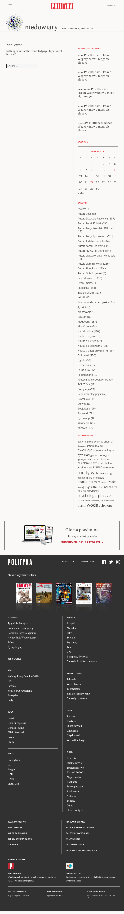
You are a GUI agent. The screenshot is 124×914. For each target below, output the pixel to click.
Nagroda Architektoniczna (82, 663)
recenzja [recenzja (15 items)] (82, 501)
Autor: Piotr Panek (88, 270)
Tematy (71, 802)
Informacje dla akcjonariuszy (81, 852)
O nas (70, 807)
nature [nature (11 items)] (103, 484)
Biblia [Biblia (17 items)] (90, 443)
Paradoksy (84, 371)
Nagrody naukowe (77, 700)
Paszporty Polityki (77, 658)
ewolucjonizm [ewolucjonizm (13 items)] (99, 452)
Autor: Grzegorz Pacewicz (93, 220)
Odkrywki (83, 357)
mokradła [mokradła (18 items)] (99, 479)
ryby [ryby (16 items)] (100, 501)
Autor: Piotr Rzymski (90, 275)
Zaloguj (111, 6)
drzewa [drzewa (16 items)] (90, 447)
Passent (71, 718)
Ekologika (83, 289)
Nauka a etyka (86, 337)
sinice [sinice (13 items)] (107, 501)
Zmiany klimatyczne (78, 695)
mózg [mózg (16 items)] (97, 483)
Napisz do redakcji (17, 835)
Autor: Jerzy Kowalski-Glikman (96, 230)
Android (17, 875)
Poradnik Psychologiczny (22, 634)
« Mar (81, 195)
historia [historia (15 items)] (109, 464)
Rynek (11, 755)
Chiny (11, 743)
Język (81, 308)
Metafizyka (84, 328)
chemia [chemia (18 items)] (108, 443)
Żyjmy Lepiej (15, 648)
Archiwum (73, 793)
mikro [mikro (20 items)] (88, 479)
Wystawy (72, 644)
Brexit (11, 720)
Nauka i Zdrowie (75, 675)
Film (69, 634)
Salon (11, 644)
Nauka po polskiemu (90, 347)
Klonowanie (84, 313)
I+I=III (81, 299)
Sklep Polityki (75, 812)
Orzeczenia (84, 366)
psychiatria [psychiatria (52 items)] (93, 488)
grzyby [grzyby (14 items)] (100, 464)
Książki (71, 625)
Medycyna (84, 323)
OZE (10, 775)
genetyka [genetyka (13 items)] (82, 461)
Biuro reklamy (15, 829)
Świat (10, 714)
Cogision (17, 897)
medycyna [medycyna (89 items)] (89, 474)
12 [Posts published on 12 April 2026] (115, 171)
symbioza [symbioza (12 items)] (82, 507)
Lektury (82, 318)
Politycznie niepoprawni (92, 381)
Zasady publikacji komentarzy (81, 829)
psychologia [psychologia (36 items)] (87, 497)
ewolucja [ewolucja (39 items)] (85, 451)
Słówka (82, 405)
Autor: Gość (85, 215)
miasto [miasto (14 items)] (81, 479)
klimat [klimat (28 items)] (97, 469)
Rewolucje (84, 400)
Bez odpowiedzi (87, 279)
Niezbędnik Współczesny (22, 639)
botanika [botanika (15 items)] (98, 443)
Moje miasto (74, 778)
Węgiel (12, 771)
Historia (71, 760)
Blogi (69, 712)
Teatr (70, 648)
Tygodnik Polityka (18, 625)
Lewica (12, 687)
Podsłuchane (85, 376)
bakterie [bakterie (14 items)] (82, 443)
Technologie (73, 690)
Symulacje (84, 420)
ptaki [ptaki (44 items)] (102, 497)
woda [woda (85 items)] (92, 507)
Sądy (10, 701)
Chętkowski (73, 737)
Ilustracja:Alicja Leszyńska (93, 304)
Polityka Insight (54, 893)
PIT (10, 766)
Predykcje (84, 391)
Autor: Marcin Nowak (90, 265)
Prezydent (13, 697)
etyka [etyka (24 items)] (99, 447)
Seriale (71, 639)
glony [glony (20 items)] (93, 464)
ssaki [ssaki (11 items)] (112, 502)
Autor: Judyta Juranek (91, 242)
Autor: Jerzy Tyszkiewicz (92, 238)
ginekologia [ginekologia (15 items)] (93, 461)
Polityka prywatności (77, 835)
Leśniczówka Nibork (96, 893)
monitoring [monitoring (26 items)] (85, 483)
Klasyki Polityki (76, 774)
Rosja (11, 738)
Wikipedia (83, 424)
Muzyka (71, 629)
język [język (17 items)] (80, 468)
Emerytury (14, 761)
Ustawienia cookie (75, 846)
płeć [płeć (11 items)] (109, 498)
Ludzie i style (74, 764)
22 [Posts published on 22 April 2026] (91, 184)
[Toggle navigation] (10, 6)
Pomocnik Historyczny (20, 629)
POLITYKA (84, 386)
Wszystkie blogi (76, 741)
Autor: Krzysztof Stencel (92, 252)
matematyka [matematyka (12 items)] (108, 469)
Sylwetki (83, 415)
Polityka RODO (73, 841)
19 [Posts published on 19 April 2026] (115, 178)
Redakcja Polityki (17, 823)
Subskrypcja (87, 563)
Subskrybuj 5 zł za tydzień (80, 544)
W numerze (13, 619)
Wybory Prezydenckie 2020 (23, 678)
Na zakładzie (85, 333)
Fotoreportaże (75, 788)
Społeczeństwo (75, 769)
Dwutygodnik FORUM (17, 893)
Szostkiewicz (74, 727)
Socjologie (84, 410)
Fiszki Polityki (73, 875)
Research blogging (89, 395)
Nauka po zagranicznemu (93, 352)
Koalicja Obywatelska (20, 692)
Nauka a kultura (87, 342)
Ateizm (82, 210)
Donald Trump (16, 729)
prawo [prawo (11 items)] (80, 489)
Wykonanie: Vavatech (55, 897)
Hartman (72, 722)
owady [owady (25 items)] (111, 483)
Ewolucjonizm (86, 294)
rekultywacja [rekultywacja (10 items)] (92, 502)
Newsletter (68, 563)
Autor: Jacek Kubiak (90, 225)
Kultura (71, 619)
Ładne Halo (25, 897)
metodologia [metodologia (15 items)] (107, 475)
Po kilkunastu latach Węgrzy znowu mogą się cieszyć (94, 60)
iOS (9, 875)
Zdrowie (82, 429)
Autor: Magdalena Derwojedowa (96, 257)
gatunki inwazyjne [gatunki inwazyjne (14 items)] (99, 457)
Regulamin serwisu (75, 823)
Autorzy (71, 797)
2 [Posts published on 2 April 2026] (97, 165)
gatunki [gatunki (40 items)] (84, 456)
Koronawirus (14, 661)
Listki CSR (13, 785)
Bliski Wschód (16, 734)
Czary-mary (85, 284)
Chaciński (72, 732)
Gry (69, 653)
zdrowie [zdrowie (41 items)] (105, 507)
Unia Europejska (17, 724)
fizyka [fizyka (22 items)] (110, 452)
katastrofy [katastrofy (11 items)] (88, 469)
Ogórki (81, 362)
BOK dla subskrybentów (20, 841)
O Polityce (13, 846)
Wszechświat (74, 685)
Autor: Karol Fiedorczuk (92, 247)
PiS (10, 683)
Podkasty (72, 783)
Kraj (10, 672)
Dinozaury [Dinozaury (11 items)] (82, 448)
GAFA (11, 780)
